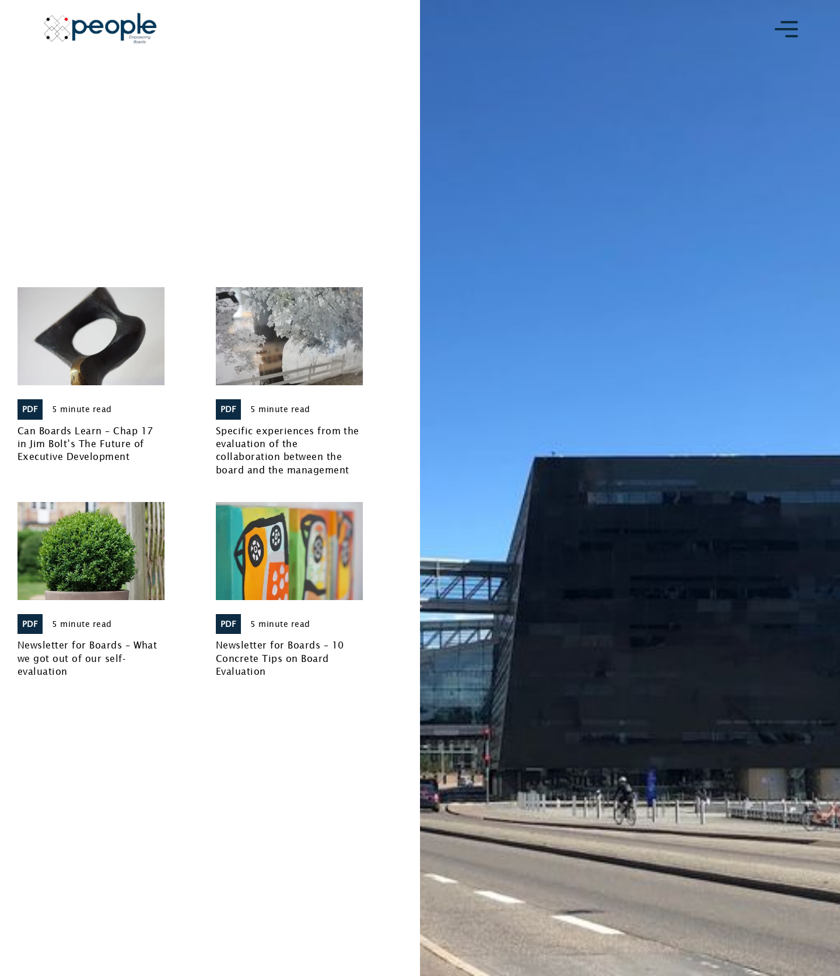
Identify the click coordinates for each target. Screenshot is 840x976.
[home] (100, 28)
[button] (786, 28)
